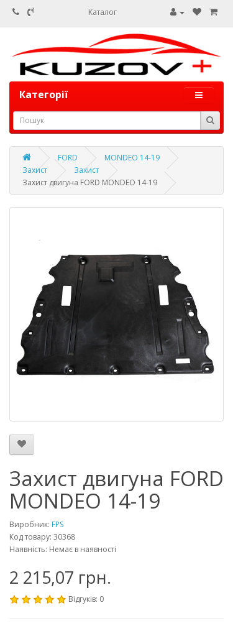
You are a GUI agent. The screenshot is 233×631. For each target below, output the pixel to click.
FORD (68, 157)
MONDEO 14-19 (132, 157)
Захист (34, 170)
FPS (57, 524)
